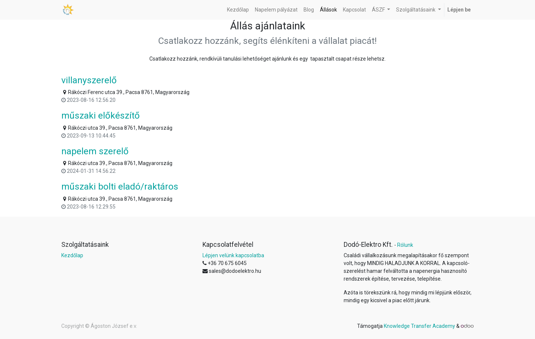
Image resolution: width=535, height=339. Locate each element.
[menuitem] (238, 10)
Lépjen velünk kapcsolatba (233, 255)
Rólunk (405, 245)
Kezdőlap (72, 255)
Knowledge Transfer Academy (420, 326)
